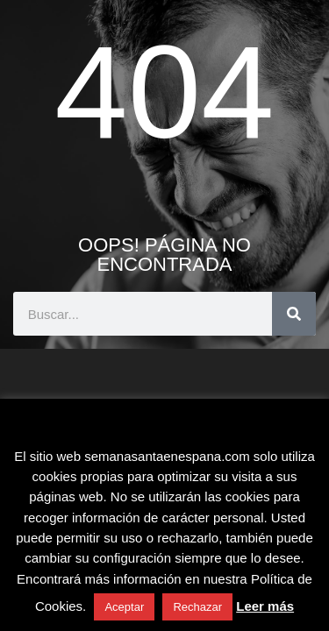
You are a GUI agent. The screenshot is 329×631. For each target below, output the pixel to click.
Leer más (265, 606)
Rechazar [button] (197, 606)
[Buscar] (294, 314)
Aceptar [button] (124, 606)
